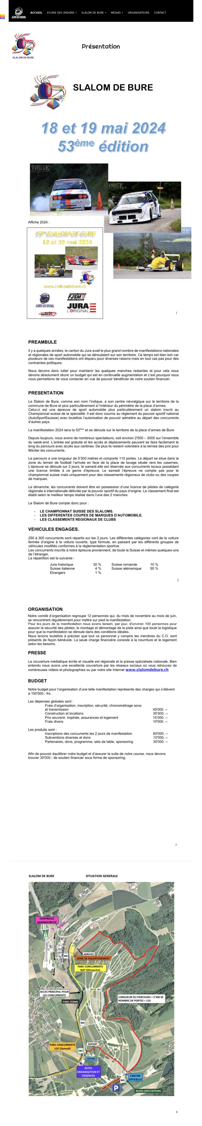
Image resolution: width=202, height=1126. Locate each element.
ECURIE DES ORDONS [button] (62, 12)
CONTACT (160, 12)
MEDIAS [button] (117, 12)
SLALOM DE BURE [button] (93, 12)
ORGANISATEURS (138, 12)
